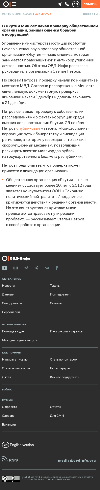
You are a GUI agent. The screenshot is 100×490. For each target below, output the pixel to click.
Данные (8, 294)
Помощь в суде (13, 331)
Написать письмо (15, 359)
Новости (90, 14)
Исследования (60, 294)
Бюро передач (60, 368)
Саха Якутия (42, 14)
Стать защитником (16, 368)
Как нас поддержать (64, 377)
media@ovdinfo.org (77, 460)
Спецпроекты (12, 303)
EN (76, 4)
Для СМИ (57, 416)
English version (18, 445)
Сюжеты (56, 303)
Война (7, 389)
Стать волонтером (63, 359)
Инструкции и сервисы (66, 331)
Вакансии (9, 424)
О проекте (9, 407)
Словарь (8, 416)
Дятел (6, 377)
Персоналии (11, 312)
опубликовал (28, 128)
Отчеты (55, 407)
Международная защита (20, 340)
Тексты (55, 285)
